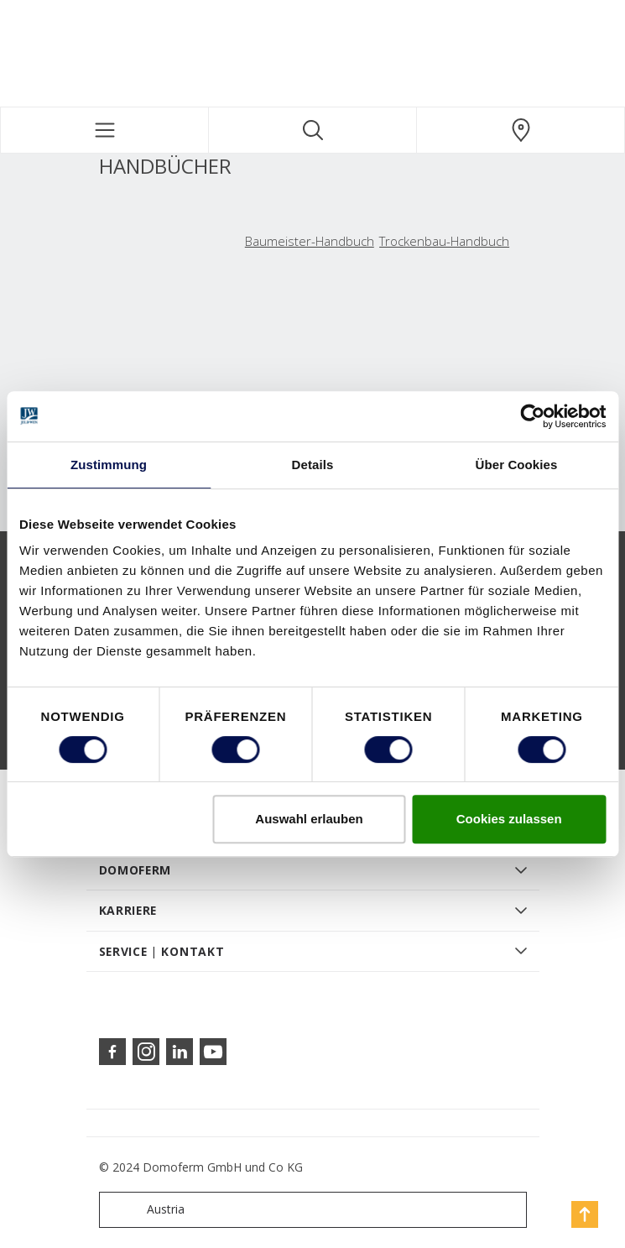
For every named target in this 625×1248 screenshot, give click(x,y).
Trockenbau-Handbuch (444, 240)
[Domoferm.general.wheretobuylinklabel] (520, 130)
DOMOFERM (135, 870)
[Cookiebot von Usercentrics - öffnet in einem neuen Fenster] (532, 416)
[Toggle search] (312, 130)
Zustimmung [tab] (108, 464)
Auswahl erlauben (308, 819)
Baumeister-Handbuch (309, 240)
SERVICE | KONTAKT (162, 951)
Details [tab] (313, 464)
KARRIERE (128, 910)
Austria (146, 1209)
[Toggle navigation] (104, 130)
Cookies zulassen (509, 819)
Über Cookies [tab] (517, 464)
